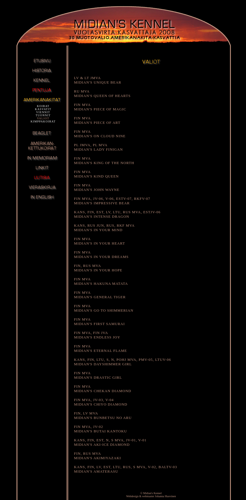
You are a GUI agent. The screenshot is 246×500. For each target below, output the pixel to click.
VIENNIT (43, 112)
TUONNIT (43, 115)
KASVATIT (43, 109)
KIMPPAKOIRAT (43, 121)
